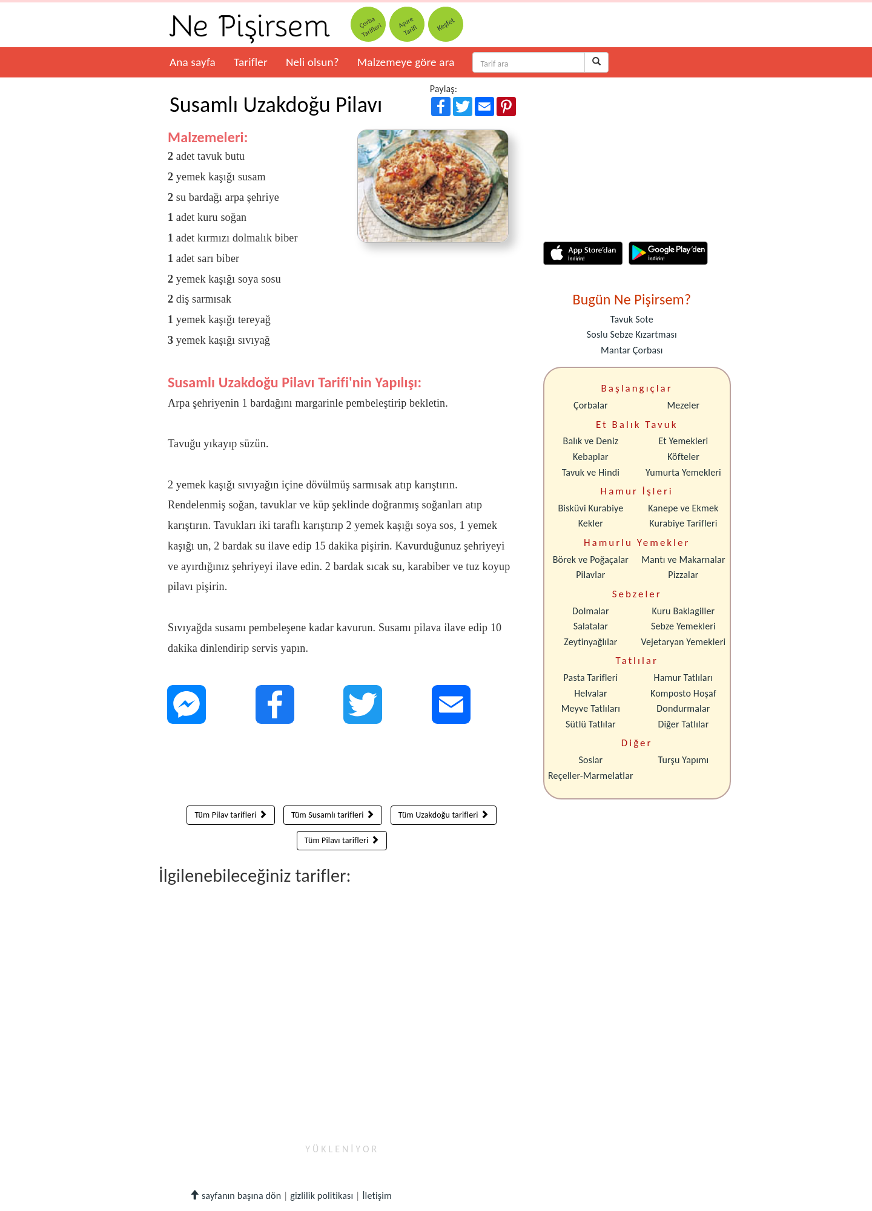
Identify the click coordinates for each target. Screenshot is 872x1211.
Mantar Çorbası (631, 350)
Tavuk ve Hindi (590, 472)
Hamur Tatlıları (683, 677)
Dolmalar (590, 611)
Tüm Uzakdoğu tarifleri (443, 815)
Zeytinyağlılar (590, 642)
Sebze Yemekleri (683, 626)
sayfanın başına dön (235, 1195)
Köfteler (683, 456)
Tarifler (251, 62)
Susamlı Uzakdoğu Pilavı (276, 104)
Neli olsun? (312, 62)
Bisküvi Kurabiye (590, 508)
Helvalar (590, 693)
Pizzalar (683, 574)
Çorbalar (590, 405)
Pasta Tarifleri (591, 677)
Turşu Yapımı (683, 760)
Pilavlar (590, 574)
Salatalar (590, 626)
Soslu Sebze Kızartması (632, 334)
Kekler (590, 523)
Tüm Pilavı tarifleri (342, 840)
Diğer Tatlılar (683, 724)
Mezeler (683, 405)
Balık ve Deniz (591, 441)
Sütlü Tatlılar (591, 724)
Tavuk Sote (631, 319)
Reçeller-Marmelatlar (590, 775)
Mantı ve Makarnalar (683, 559)
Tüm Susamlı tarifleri (332, 815)
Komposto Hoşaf (683, 693)
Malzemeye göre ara (406, 62)
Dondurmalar (683, 708)
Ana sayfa (193, 62)
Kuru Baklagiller (683, 611)
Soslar (590, 760)
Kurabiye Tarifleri (683, 523)
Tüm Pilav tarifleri (230, 815)
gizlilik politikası (321, 1195)
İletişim (377, 1195)
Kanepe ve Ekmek (683, 508)
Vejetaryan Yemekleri (683, 642)
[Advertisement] (342, 767)
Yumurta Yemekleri (683, 472)
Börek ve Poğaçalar (591, 559)
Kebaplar (591, 456)
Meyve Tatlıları (590, 708)
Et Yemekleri (683, 441)
